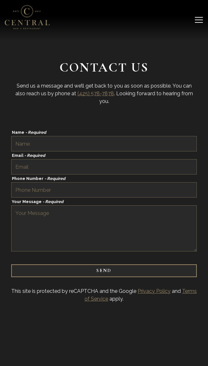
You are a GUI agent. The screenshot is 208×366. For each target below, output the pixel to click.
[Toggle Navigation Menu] (199, 20)
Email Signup (104, 358)
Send (104, 270)
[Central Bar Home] (27, 17)
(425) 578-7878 (95, 93)
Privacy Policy (154, 291)
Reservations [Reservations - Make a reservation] (104, 341)
